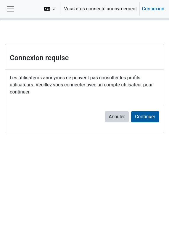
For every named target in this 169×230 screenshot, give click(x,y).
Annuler (117, 116)
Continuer (145, 116)
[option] (102, 9)
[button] (49, 9)
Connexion (153, 9)
